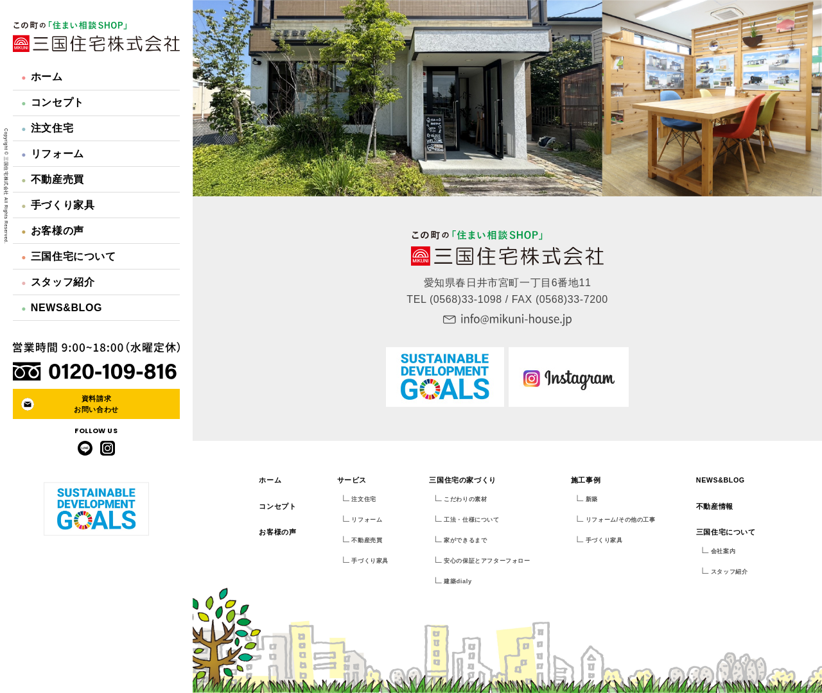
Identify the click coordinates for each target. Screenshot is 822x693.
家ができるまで (465, 540)
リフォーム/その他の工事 (621, 520)
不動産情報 (714, 506)
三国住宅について (68, 256)
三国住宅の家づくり (462, 480)
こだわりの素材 (465, 499)
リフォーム (52, 153)
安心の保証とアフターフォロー (487, 561)
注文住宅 (47, 128)
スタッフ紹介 (57, 282)
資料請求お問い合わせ (96, 404)
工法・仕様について (471, 520)
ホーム (41, 76)
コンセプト (52, 102)
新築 (592, 499)
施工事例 (585, 480)
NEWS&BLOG (61, 307)
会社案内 (723, 551)
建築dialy (457, 581)
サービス (352, 480)
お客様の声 (52, 230)
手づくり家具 (57, 205)
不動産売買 (52, 179)
